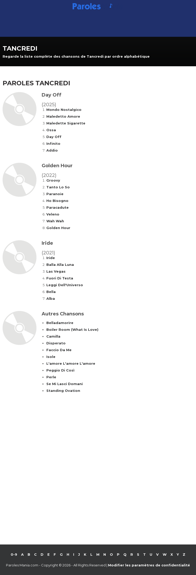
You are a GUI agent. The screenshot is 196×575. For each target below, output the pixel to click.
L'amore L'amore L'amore (70, 363)
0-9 (14, 554)
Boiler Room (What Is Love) (72, 329)
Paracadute (57, 207)
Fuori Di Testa (59, 278)
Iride (50, 258)
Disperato (56, 343)
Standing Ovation (63, 390)
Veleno (52, 214)
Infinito (53, 143)
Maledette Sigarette (65, 123)
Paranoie (55, 194)
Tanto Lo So (58, 187)
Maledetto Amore (63, 116)
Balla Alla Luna (60, 264)
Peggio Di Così (60, 370)
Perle (51, 377)
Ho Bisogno (57, 201)
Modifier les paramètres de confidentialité (149, 565)
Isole (50, 357)
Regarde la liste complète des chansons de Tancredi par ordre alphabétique (76, 56)
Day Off (53, 137)
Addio (52, 150)
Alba (50, 298)
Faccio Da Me (59, 350)
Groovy (53, 180)
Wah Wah (55, 221)
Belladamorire (59, 323)
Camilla (53, 336)
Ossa (51, 130)
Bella (51, 292)
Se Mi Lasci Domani (64, 384)
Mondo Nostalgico (63, 109)
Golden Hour (58, 228)
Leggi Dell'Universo (64, 285)
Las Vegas (56, 271)
